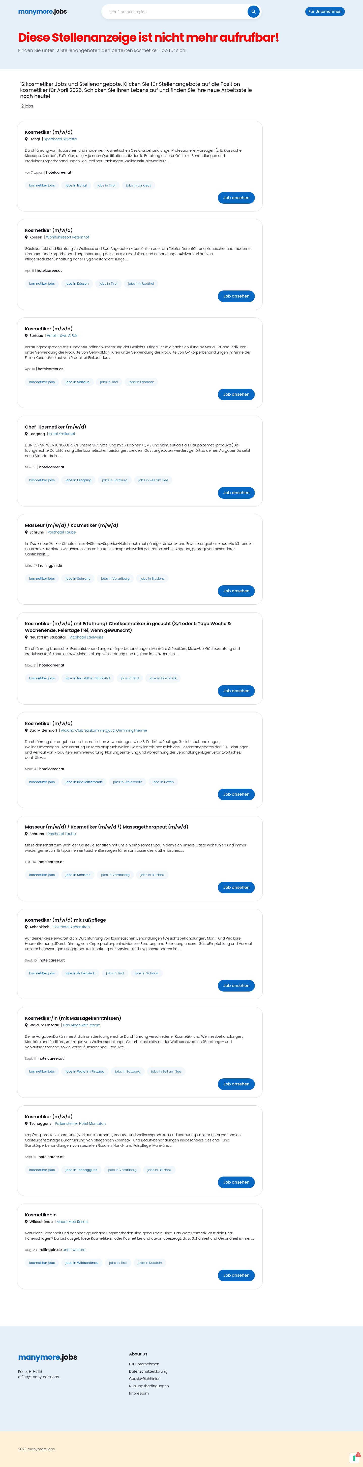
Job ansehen (236, 198)
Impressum (139, 1393)
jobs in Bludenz (152, 578)
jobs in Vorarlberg (115, 578)
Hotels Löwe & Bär (62, 335)
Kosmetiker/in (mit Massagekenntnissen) (73, 1018)
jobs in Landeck (138, 185)
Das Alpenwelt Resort (81, 1025)
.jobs (42, 11)
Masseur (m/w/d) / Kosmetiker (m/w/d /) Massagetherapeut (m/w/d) (107, 827)
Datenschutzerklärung (148, 1371)
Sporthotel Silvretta (60, 139)
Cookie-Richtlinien (145, 1378)
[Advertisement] (306, 156)
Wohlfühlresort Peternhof (67, 237)
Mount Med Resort (72, 1221)
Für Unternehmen (325, 11)
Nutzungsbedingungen (149, 1386)
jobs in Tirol (106, 185)
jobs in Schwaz (147, 973)
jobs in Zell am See (153, 480)
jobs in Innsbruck (162, 678)
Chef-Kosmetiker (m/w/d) (55, 427)
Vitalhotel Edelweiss (87, 637)
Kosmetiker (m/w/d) (49, 132)
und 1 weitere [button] (74, 1249)
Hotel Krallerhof (62, 433)
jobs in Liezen (163, 782)
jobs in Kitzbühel (141, 283)
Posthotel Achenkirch (71, 926)
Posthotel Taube (62, 532)
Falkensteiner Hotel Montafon (80, 1123)
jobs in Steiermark (127, 782)
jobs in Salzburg (115, 480)
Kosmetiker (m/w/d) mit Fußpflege (65, 920)
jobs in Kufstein (150, 1262)
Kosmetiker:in (41, 1215)
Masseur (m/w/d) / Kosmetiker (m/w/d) (71, 525)
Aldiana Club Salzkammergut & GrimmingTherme (104, 730)
